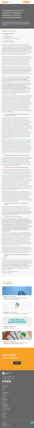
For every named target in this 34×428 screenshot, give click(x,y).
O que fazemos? (5, 392)
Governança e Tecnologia (12, 296)
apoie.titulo (26, 1)
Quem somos (5, 385)
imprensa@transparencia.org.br (8, 376)
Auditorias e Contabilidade (6, 408)
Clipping (3, 401)
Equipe (3, 389)
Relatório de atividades (6, 409)
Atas (3, 411)
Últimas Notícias (5, 399)
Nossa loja (4, 418)
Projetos (3, 394)
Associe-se (4, 416)
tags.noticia (5, 296)
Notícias (4, 398)
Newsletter (4, 402)
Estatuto (3, 390)
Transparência (5, 404)
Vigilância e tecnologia (14, 38)
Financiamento (4, 406)
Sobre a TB (4, 387)
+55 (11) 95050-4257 (6, 425)
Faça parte (4, 413)
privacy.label (4, 426)
